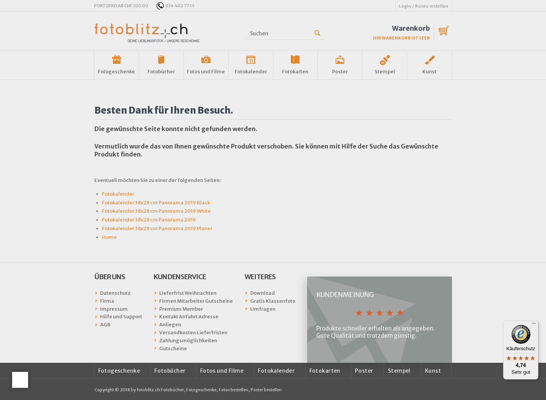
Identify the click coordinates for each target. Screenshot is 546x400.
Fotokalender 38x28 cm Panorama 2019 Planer (157, 228)
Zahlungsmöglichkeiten (188, 340)
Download (262, 293)
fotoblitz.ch (146, 33)
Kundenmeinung (344, 294)
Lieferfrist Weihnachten (188, 293)
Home (109, 237)
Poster (340, 71)
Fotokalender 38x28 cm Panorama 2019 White (156, 211)
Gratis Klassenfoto (272, 301)
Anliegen (170, 324)
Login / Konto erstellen (424, 6)
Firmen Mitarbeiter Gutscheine (196, 301)
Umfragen (263, 309)
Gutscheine (173, 348)
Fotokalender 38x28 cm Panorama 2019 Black (156, 202)
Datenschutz (115, 293)
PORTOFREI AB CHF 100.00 (121, 5)
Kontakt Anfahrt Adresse (188, 316)
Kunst (429, 71)
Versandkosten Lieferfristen (193, 332)
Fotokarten (295, 71)
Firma (107, 301)
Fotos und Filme (206, 71)
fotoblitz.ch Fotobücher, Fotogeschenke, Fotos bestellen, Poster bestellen (209, 389)
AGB (105, 324)
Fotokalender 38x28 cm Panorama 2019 (149, 220)
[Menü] (533, 325)
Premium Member (181, 309)
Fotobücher (161, 71)
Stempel (385, 71)
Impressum (114, 309)
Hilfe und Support (121, 316)
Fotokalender (251, 71)
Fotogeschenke (116, 71)
